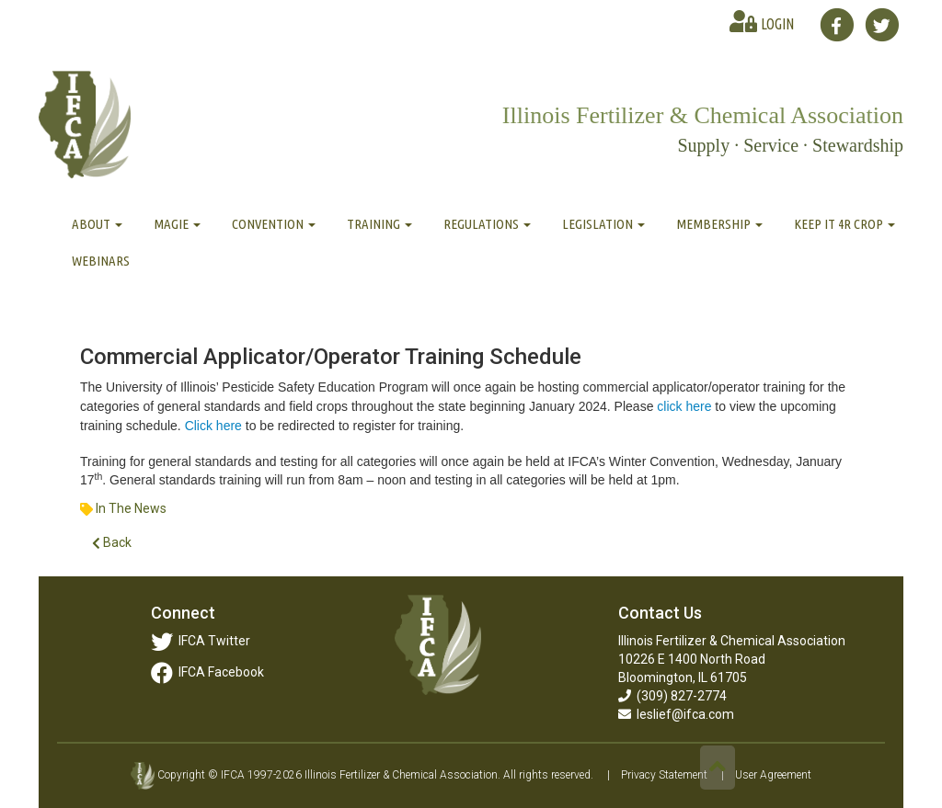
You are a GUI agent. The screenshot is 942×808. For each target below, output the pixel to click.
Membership (719, 224)
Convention (274, 224)
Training (379, 224)
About (97, 224)
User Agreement (773, 774)
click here (684, 406)
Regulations (487, 224)
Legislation (603, 224)
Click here (213, 425)
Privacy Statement (664, 774)
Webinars (101, 260)
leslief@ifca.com (676, 714)
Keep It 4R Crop (844, 224)
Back (112, 543)
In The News (131, 508)
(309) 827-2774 (672, 696)
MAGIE (177, 224)
